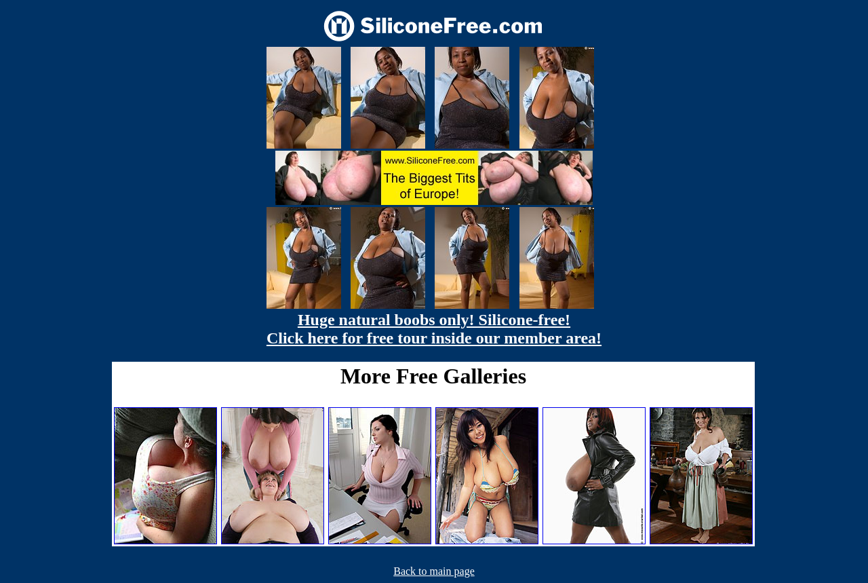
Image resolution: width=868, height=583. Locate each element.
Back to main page (434, 571)
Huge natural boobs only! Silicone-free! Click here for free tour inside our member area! (434, 329)
